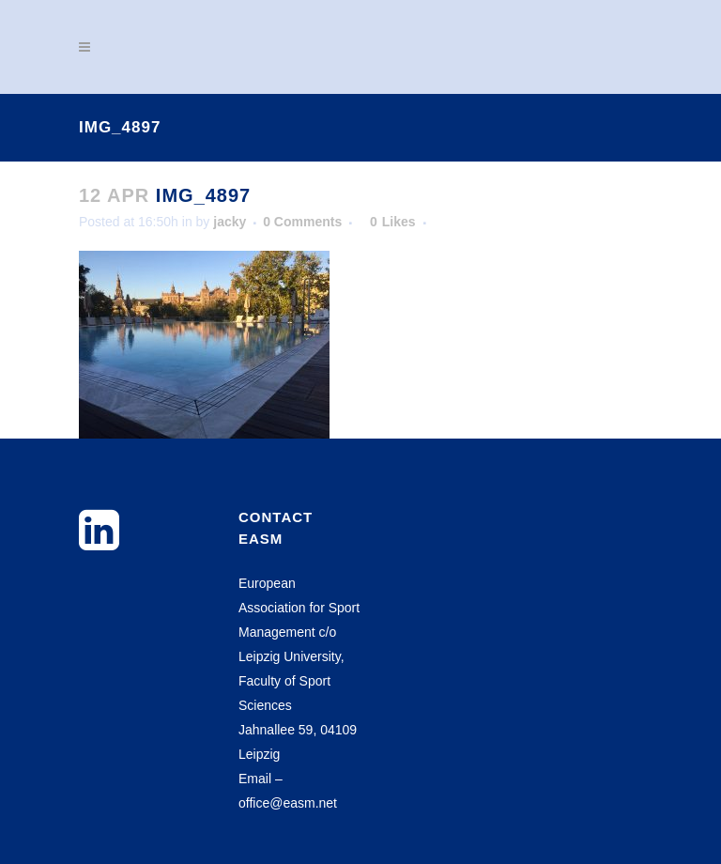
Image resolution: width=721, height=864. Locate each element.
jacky (229, 221)
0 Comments (302, 221)
